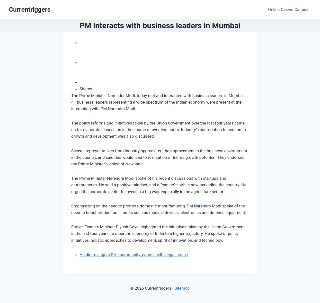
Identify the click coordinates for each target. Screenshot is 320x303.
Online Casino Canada (288, 9)
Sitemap (182, 288)
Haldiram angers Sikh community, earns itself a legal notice (134, 254)
